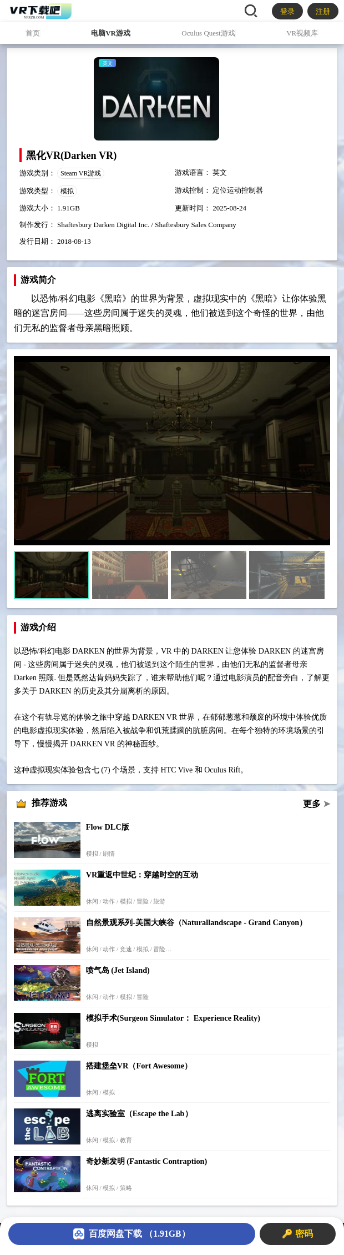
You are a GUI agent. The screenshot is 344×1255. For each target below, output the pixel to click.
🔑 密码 (297, 1233)
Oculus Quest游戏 (208, 33)
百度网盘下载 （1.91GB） (131, 1233)
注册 (323, 11)
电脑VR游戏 (110, 33)
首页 (33, 33)
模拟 (67, 191)
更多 (316, 804)
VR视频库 (302, 33)
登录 (287, 11)
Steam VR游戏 (80, 173)
